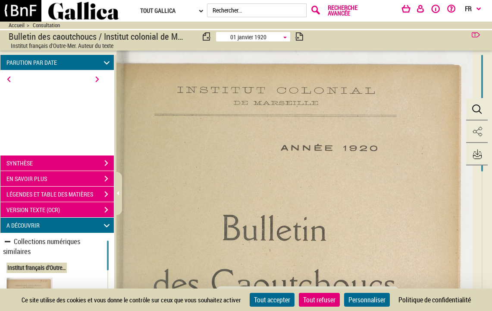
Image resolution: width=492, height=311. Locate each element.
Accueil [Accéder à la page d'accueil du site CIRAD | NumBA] (17, 25)
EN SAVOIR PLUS (60, 179)
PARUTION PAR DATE (59, 62)
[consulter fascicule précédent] (207, 36)
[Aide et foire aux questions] (454, 10)
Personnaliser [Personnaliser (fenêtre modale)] (366, 300)
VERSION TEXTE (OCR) (60, 210)
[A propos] (438, 10)
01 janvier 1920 (248, 37)
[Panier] (410, 10)
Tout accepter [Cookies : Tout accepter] (272, 300)
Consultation (46, 25)
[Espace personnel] (424, 10)
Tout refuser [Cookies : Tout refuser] (319, 300)
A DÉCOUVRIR (59, 225)
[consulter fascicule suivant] (299, 36)
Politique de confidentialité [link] (434, 300)
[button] (477, 109)
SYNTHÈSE (60, 163)
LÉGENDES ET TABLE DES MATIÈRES (60, 194)
